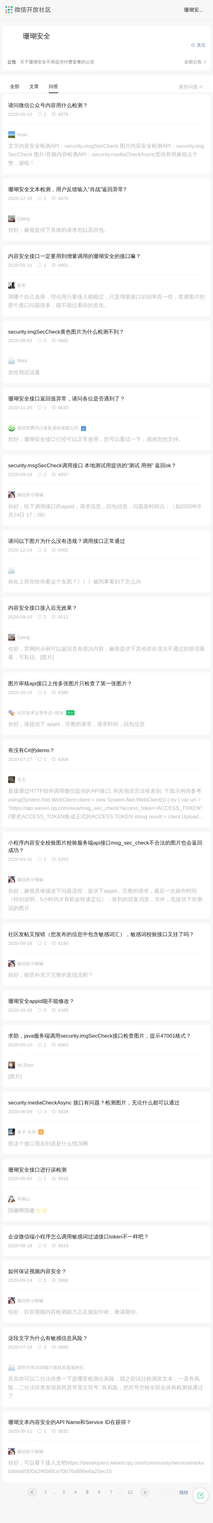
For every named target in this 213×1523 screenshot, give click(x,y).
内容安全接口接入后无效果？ (42, 608)
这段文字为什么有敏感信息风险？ (48, 1338)
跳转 (184, 1492)
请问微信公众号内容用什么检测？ (48, 105)
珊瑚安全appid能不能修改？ (41, 1001)
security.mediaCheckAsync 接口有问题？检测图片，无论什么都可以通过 (94, 1103)
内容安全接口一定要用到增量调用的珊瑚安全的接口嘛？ (74, 256)
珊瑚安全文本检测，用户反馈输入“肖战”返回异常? (67, 189)
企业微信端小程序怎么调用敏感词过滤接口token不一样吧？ (78, 1237)
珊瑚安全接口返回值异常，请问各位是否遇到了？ (66, 399)
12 (130, 1492)
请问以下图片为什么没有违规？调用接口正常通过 (66, 541)
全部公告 (193, 61)
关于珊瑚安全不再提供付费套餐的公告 (57, 61)
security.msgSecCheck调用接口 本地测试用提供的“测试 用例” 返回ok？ (92, 466)
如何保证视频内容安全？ (37, 1271)
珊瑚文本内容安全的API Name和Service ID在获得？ (69, 1422)
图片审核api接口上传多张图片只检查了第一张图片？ (70, 684)
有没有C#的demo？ (31, 750)
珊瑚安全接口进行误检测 (37, 1170)
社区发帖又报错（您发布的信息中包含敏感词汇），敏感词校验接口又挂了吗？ (101, 934)
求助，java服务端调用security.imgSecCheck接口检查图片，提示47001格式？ (99, 1036)
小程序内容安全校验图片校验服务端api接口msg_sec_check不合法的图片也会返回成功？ (105, 846)
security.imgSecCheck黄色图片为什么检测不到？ (66, 332)
